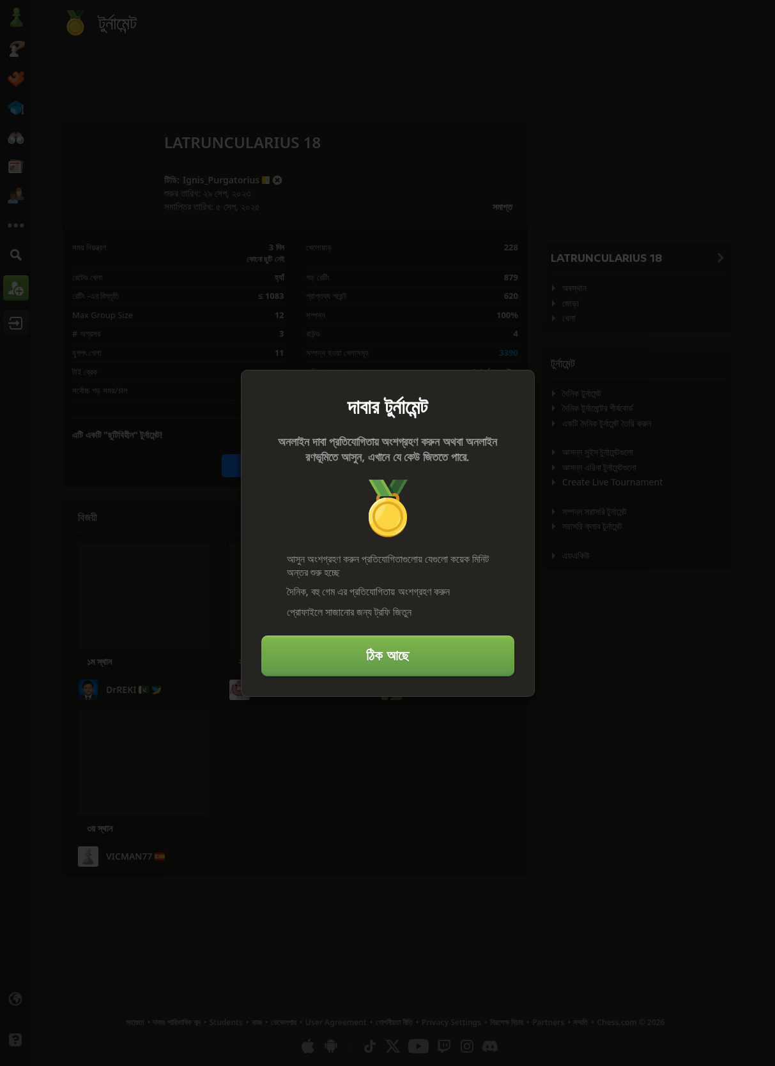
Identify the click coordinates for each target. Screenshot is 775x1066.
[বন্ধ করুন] (519, 385)
